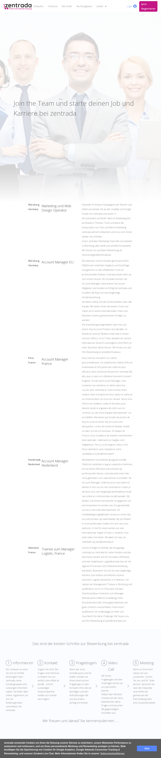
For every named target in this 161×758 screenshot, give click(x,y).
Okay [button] (146, 748)
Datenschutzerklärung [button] (112, 753)
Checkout (52, 6)
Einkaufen (39, 6)
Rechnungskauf (84, 6)
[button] (102, 6)
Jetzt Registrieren (148, 6)
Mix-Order (67, 6)
